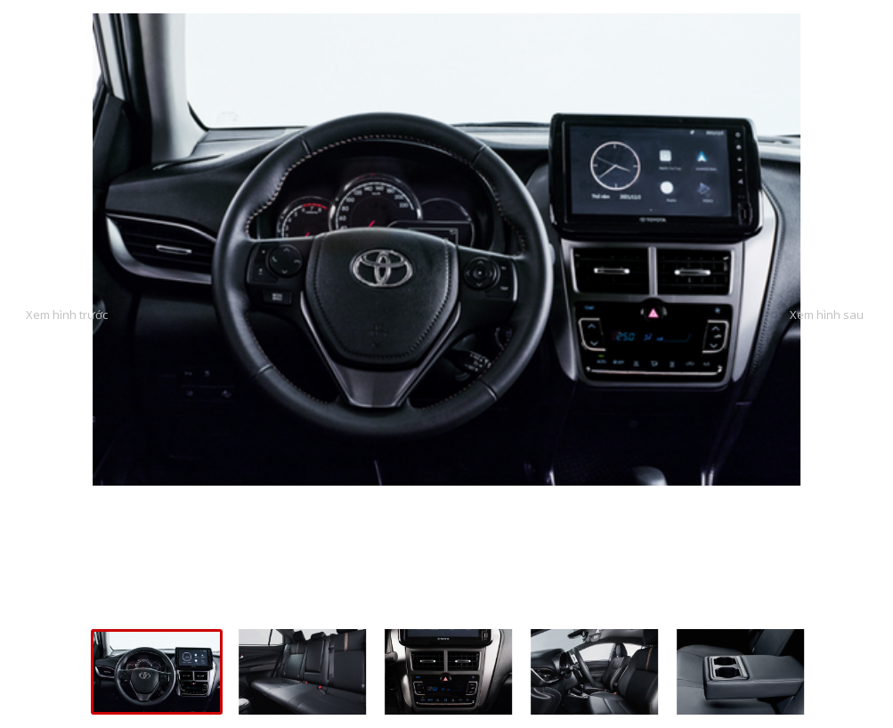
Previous (66, 294)
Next (826, 294)
